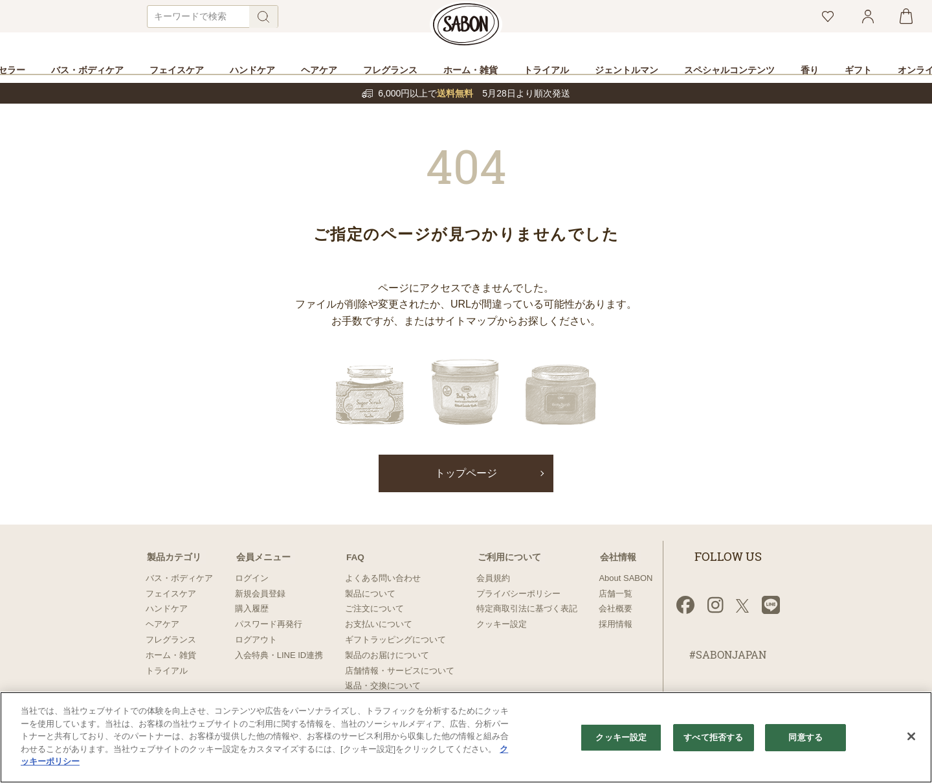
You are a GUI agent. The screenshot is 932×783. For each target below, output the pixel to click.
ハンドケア (167, 608)
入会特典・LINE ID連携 (279, 655)
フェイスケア (171, 593)
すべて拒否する (713, 738)
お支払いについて (378, 624)
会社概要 (615, 608)
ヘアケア (162, 624)
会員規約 (493, 578)
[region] (466, 737)
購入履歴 (252, 608)
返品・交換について (383, 685)
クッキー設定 (501, 624)
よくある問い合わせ (383, 578)
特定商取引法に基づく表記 (526, 608)
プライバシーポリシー (518, 593)
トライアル (167, 670)
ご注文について (374, 608)
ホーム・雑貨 (171, 655)
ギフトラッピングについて (395, 639)
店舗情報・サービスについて (399, 670)
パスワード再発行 (268, 624)
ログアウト (256, 639)
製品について (370, 593)
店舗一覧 (615, 593)
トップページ (466, 473)
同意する (805, 738)
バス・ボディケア (179, 578)
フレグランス (171, 639)
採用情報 (615, 624)
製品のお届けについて (387, 655)
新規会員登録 (260, 593)
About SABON (625, 578)
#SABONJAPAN (727, 655)
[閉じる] (911, 736)
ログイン (252, 578)
